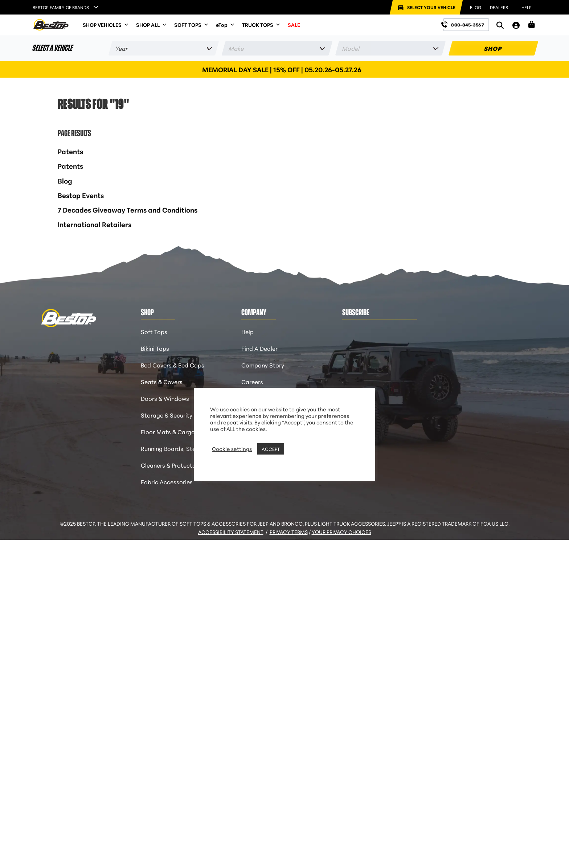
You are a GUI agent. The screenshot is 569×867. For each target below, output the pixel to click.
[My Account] (516, 24)
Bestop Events (81, 195)
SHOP (493, 48)
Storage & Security (166, 415)
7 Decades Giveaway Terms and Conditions (127, 209)
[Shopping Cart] (531, 25)
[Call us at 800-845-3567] (466, 24)
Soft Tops (154, 331)
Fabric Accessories (167, 481)
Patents (70, 151)
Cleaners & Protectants (173, 465)
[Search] (500, 24)
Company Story (262, 365)
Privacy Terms (289, 531)
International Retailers (94, 224)
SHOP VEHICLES (106, 24)
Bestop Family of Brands (61, 7)
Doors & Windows (165, 398)
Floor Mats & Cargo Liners (176, 431)
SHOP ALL (151, 24)
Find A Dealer (259, 348)
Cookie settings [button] (232, 448)
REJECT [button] (295, 448)
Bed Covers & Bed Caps (172, 365)
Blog (65, 180)
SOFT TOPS (191, 24)
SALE (294, 24)
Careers (252, 381)
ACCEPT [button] (271, 448)
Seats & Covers (162, 381)
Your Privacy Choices (341, 531)
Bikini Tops (155, 348)
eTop (225, 24)
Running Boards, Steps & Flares (183, 448)
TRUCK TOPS (261, 24)
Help (247, 331)
